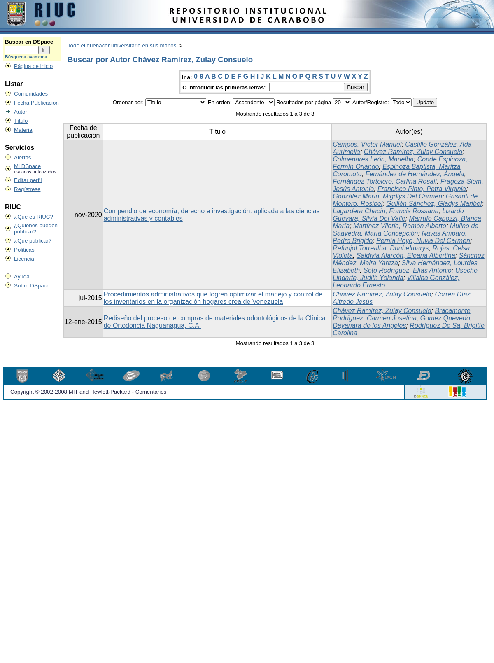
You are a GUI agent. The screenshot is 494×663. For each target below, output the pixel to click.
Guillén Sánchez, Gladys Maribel (434, 203)
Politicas (24, 250)
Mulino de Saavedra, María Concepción (405, 229)
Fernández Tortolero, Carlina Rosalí (385, 181)
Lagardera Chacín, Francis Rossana (385, 211)
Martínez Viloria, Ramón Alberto (399, 225)
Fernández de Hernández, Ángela (414, 173)
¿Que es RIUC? (33, 217)
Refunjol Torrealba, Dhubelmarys (381, 248)
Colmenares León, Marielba (373, 159)
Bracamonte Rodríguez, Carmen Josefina (401, 314)
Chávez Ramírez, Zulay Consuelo (413, 151)
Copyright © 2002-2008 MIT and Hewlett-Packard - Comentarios (88, 392)
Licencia (24, 259)
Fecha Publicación (36, 103)
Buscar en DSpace (29, 42)
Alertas (22, 157)
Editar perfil (28, 180)
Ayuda (22, 276)
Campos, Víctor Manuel (367, 144)
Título (21, 121)
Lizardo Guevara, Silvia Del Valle (398, 215)
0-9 (198, 76)
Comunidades (31, 94)
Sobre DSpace (32, 285)
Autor (20, 112)
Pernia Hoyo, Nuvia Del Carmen (423, 240)
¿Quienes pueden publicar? (36, 228)
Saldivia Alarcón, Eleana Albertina (406, 255)
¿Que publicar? (32, 241)
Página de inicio (33, 66)
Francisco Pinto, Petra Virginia (421, 188)
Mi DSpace (27, 166)
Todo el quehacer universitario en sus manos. (123, 45)
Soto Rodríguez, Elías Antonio (408, 270)
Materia (23, 130)
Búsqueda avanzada (26, 56)
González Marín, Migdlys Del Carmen (387, 196)
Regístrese (27, 189)
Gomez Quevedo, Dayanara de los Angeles (402, 322)
